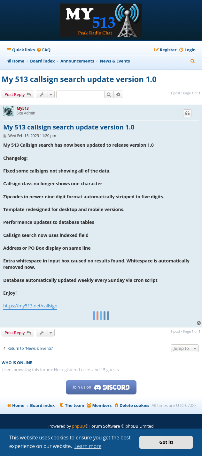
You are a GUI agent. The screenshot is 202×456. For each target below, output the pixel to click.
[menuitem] (43, 50)
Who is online (17, 362)
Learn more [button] (88, 446)
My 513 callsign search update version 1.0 (79, 79)
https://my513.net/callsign (30, 306)
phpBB (78, 426)
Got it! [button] (166, 442)
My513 (23, 108)
